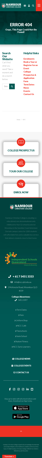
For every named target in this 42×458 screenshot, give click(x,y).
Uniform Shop (21, 320)
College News (21, 359)
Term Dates (29, 84)
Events (27, 91)
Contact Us (29, 94)
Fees (21, 315)
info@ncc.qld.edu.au (22, 282)
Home (18, 119)
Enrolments (29, 59)
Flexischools (21, 331)
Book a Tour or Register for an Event (31, 65)
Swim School (21, 336)
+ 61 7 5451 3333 (23, 276)
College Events (21, 365)
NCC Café (21, 325)
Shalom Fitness (21, 341)
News (26, 88)
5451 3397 (22, 300)
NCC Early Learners (21, 346)
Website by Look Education (21, 451)
